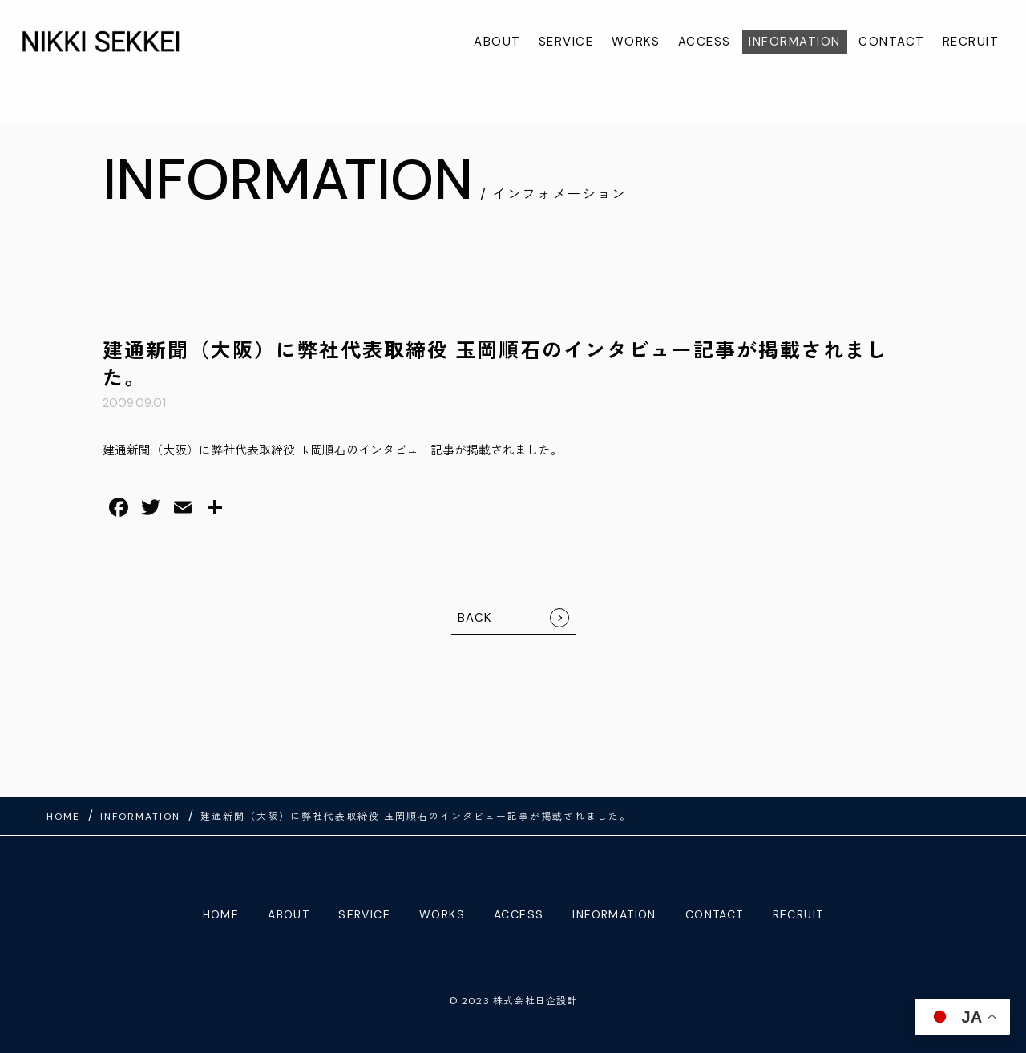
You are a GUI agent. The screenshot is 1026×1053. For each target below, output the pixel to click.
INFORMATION (795, 42)
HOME (221, 914)
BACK (475, 618)
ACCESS (704, 42)
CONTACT (891, 42)
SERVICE (566, 42)
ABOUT (497, 42)
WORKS (636, 42)
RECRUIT (971, 42)
